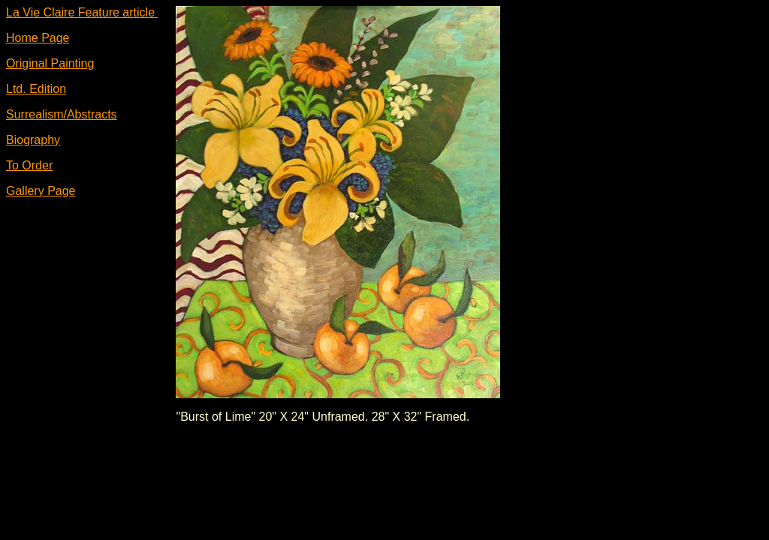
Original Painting (50, 63)
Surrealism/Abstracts (61, 114)
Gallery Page (41, 190)
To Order (29, 165)
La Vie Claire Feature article (82, 12)
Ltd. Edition (36, 88)
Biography (33, 140)
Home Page (38, 38)
